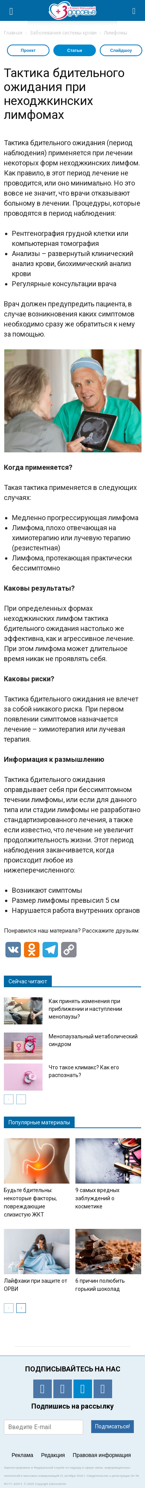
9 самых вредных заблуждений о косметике (97, 1198)
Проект (28, 50)
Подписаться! (112, 1426)
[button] (134, 10)
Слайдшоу (121, 50)
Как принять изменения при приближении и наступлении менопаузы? (85, 1009)
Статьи (74, 50)
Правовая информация (102, 1455)
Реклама (22, 1455)
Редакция (53, 1455)
